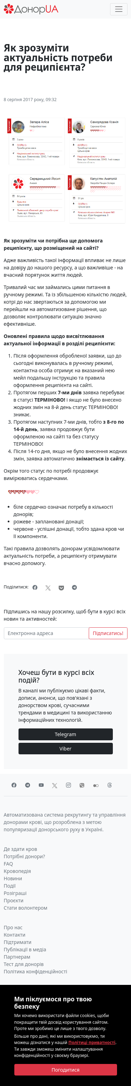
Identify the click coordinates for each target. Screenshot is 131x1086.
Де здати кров (20, 849)
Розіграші (15, 893)
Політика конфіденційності (35, 971)
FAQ (8, 863)
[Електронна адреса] (46, 633)
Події (10, 885)
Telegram (65, 734)
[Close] (65, 1070)
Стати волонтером (26, 907)
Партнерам (17, 956)
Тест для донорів (24, 964)
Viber (65, 748)
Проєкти (14, 900)
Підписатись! (108, 633)
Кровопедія (17, 871)
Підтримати (17, 942)
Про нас (13, 927)
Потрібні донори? (24, 856)
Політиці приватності (91, 1042)
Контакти (15, 934)
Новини (13, 878)
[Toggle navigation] (118, 9)
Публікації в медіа (25, 949)
